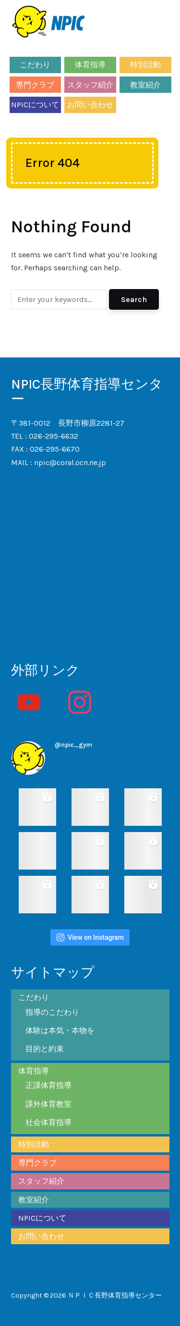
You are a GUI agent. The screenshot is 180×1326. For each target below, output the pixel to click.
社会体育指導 (48, 1122)
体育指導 (90, 64)
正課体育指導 (48, 1085)
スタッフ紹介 (90, 84)
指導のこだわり (52, 1012)
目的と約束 (44, 1048)
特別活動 (145, 64)
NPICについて (35, 104)
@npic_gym (73, 744)
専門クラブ (35, 84)
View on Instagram (90, 937)
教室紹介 (145, 84)
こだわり (35, 64)
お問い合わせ (90, 104)
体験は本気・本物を (60, 1030)
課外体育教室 (48, 1104)
